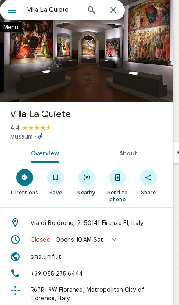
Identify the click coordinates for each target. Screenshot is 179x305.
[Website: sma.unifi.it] (86, 256)
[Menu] (12, 11)
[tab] (43, 152)
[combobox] (53, 10)
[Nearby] (86, 181)
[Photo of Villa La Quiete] (86, 51)
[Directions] (24, 181)
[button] (86, 239)
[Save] (55, 181)
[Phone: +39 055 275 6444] (86, 273)
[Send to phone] (117, 185)
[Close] (113, 10)
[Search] (91, 11)
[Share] (148, 181)
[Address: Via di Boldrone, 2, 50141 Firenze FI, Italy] (86, 222)
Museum (21, 136)
